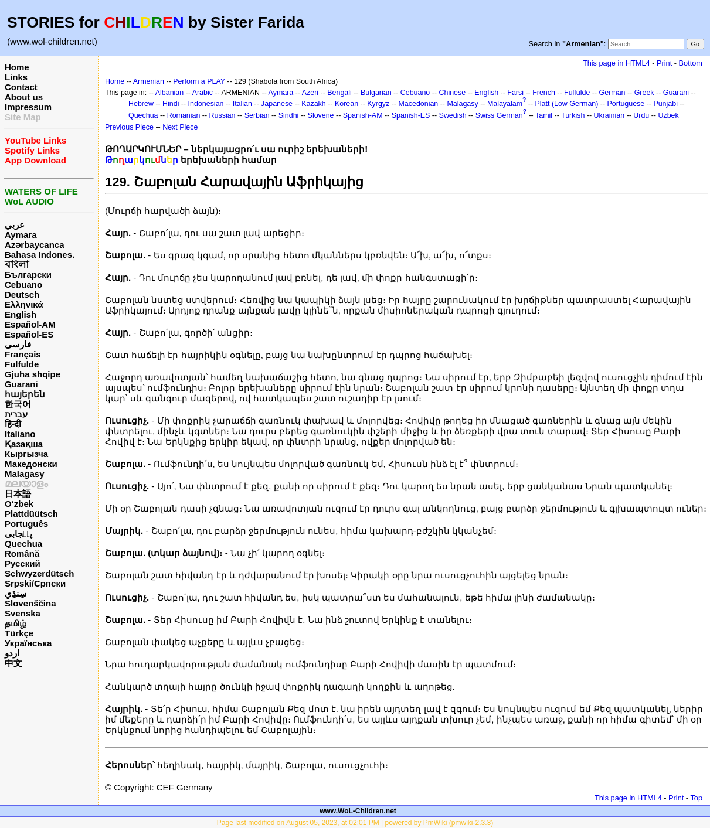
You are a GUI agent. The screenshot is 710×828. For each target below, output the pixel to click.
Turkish (573, 115)
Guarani (21, 384)
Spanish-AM (363, 115)
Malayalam (504, 104)
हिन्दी (13, 424)
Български (28, 275)
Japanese (277, 104)
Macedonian (418, 104)
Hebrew (141, 104)
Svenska (22, 613)
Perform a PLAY (199, 81)
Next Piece (180, 127)
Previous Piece (129, 127)
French (543, 92)
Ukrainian (609, 115)
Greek (644, 92)
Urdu (641, 115)
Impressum (28, 107)
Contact (21, 87)
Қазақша (24, 444)
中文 (13, 663)
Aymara (20, 235)
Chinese (452, 92)
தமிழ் (15, 623)
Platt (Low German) (567, 104)
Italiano (20, 434)
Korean (346, 104)
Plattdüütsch (31, 514)
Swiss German (499, 115)
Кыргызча (26, 454)
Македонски (31, 464)
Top (696, 797)
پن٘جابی (18, 534)
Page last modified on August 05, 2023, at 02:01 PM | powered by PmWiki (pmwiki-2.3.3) (355, 823)
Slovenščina (30, 603)
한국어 (18, 404)
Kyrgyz (378, 104)
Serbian (257, 115)
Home (17, 67)
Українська (28, 643)
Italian (242, 104)
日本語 (18, 494)
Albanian (169, 92)
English (20, 314)
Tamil (543, 115)
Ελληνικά (24, 304)
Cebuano (23, 284)
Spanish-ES (411, 115)
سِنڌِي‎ (16, 593)
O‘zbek (19, 504)
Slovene (321, 115)
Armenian (148, 81)
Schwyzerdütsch (39, 573)
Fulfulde (22, 364)
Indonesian (206, 104)
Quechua (23, 543)
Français (23, 354)
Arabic (202, 92)
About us (24, 97)
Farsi (515, 92)
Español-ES (29, 334)
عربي (15, 225)
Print (664, 63)
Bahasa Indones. (39, 255)
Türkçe (19, 633)
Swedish (453, 115)
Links (16, 77)
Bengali (339, 92)
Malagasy (25, 474)
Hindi (170, 104)
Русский (22, 563)
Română (22, 553)
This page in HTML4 (616, 63)
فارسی (18, 344)
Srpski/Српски (35, 583)
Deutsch (22, 294)
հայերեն (25, 394)
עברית (16, 414)
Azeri (310, 92)
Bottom (690, 63)
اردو (12, 653)
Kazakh (313, 104)
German (612, 92)
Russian (222, 115)
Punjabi (665, 104)
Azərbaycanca (34, 245)
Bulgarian (376, 92)
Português (26, 524)
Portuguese (626, 104)
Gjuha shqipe (32, 374)
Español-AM (30, 324)
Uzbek (668, 115)
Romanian (184, 115)
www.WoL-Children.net (358, 811)
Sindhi (288, 115)
